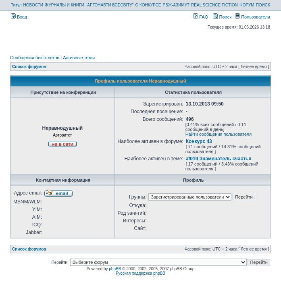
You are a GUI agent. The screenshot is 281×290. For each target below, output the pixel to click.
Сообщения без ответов (34, 57)
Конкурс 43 (199, 141)
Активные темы (79, 57)
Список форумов (29, 66)
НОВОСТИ (33, 5)
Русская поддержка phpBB (140, 273)
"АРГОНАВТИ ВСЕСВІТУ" (109, 5)
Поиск (222, 16)
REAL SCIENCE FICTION (214, 5)
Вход (19, 16)
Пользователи (252, 16)
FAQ (200, 16)
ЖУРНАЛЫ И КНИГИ (64, 5)
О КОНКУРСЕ (148, 5)
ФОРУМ (246, 5)
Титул (16, 5)
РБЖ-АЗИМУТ (176, 5)
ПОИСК (263, 5)
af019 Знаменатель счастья (219, 159)
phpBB (115, 269)
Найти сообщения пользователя (218, 134)
